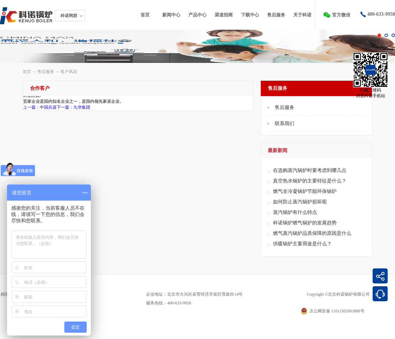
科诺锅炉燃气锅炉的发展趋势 (305, 222)
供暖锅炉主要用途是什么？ (302, 243)
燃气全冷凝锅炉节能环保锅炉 (305, 191)
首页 (145, 14)
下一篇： (73, 107)
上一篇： (40, 107)
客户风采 (68, 71)
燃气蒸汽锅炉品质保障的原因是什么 (312, 233)
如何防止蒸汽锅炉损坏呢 (300, 201)
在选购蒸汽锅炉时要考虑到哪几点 (309, 170)
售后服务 (45, 71)
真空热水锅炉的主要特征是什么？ (309, 180)
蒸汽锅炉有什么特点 (295, 212)
